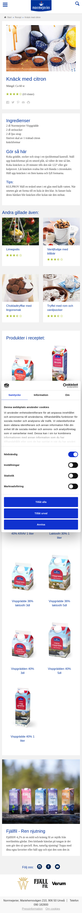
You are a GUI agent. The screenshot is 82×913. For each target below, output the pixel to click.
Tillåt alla (41, 501)
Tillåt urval (41, 513)
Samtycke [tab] (14, 394)
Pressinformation (32, 908)
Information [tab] (41, 394)
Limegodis (13, 249)
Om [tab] (67, 394)
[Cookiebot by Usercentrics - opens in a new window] (63, 385)
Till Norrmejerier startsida (41, 6)
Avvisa (41, 524)
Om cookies (52, 908)
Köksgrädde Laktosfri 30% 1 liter (59, 533)
